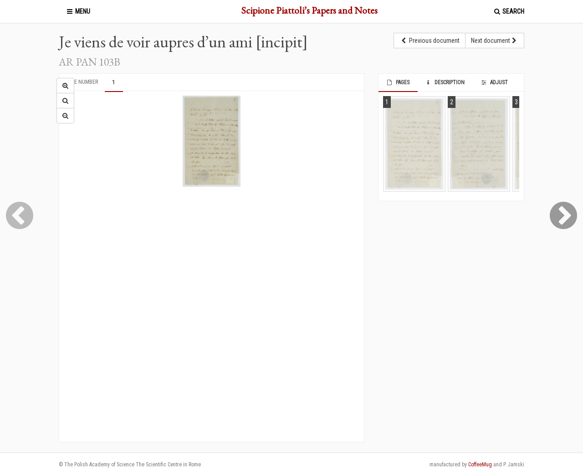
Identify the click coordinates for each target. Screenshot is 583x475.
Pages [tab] (397, 82)
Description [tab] (445, 82)
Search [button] (508, 11)
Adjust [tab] (493, 82)
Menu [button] (78, 11)
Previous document (429, 40)
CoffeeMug (480, 464)
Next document (494, 40)
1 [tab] (113, 82)
